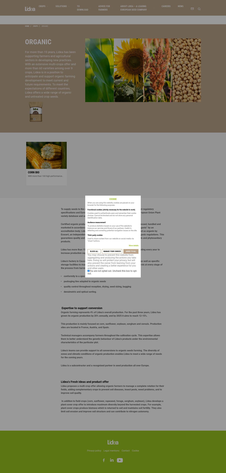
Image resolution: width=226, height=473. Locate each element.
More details (133, 246)
